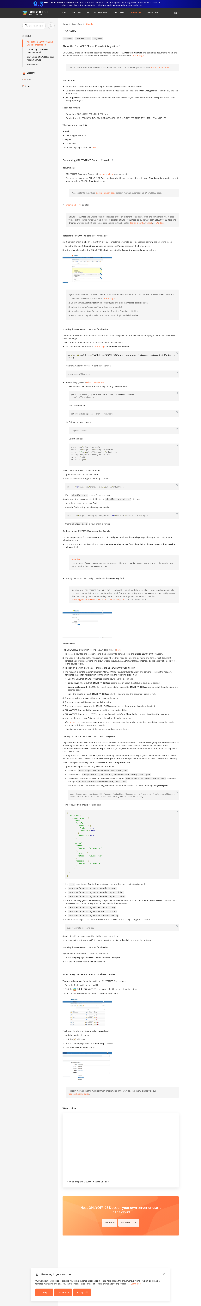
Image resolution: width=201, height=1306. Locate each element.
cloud (110, 174)
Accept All (82, 1292)
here (118, 649)
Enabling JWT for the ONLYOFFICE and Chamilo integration (99, 599)
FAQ (29, 86)
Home (65, 24)
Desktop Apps (100, 13)
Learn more (136, 1283)
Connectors (136, 13)
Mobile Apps (118, 13)
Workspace (153, 13)
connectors (68, 38)
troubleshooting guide (79, 1094)
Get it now (109, 1222)
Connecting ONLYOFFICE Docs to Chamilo (38, 51)
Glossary (31, 72)
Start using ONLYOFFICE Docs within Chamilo (40, 58)
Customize (63, 1292)
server (102, 174)
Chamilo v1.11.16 (74, 205)
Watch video (32, 64)
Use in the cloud (129, 1222)
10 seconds (75, 722)
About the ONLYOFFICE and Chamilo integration (40, 43)
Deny (44, 1292)
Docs (64, 13)
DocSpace (76, 13)
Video (29, 79)
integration (97, 38)
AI (88, 13)
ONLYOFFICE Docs (83, 38)
